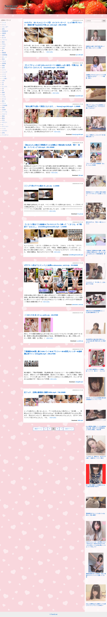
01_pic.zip (80, 214)
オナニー (4, 122)
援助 (3, 92)
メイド (4, 74)
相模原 (4, 33)
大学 (3, 80)
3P (3, 88)
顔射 (3, 107)
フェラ (4, 22)
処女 (3, 42)
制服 (3, 65)
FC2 (3, 120)
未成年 (4, 109)
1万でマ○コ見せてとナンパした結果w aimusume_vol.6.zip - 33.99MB (51, 265)
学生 (3, 48)
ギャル (4, 99)
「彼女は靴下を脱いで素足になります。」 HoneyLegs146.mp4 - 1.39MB (52, 106)
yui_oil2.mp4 (79, 54)
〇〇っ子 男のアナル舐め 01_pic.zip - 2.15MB (41, 186)
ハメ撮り (4, 78)
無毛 (3, 35)
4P (3, 90)
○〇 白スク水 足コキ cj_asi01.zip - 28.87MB (41, 315)
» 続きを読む (49, 52)
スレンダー (5, 27)
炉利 (3, 133)
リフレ (4, 96)
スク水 (4, 76)
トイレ (4, 128)
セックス (4, 86)
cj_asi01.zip (80, 341)
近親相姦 (4, 55)
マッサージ (5, 135)
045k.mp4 (80, 420)
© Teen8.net (53, 614)
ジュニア (4, 72)
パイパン (4, 39)
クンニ (4, 24)
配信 (3, 118)
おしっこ (4, 57)
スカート (4, 114)
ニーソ (4, 70)
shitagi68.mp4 (79, 382)
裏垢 (3, 116)
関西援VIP (5, 31)
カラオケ (4, 130)
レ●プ (3, 46)
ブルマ (4, 61)
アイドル (4, 112)
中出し (4, 44)
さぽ (3, 94)
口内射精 (4, 105)
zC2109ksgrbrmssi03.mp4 (76, 254)
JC (3, 82)
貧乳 (3, 29)
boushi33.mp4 (79, 95)
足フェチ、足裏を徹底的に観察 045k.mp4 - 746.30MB (44, 392)
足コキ (4, 37)
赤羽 (3, 67)
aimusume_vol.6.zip (77, 304)
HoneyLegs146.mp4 (77, 134)
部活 (3, 59)
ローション (5, 126)
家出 (3, 101)
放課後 (4, 63)
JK (3, 84)
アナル (4, 103)
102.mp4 (80, 175)
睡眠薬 (4, 52)
